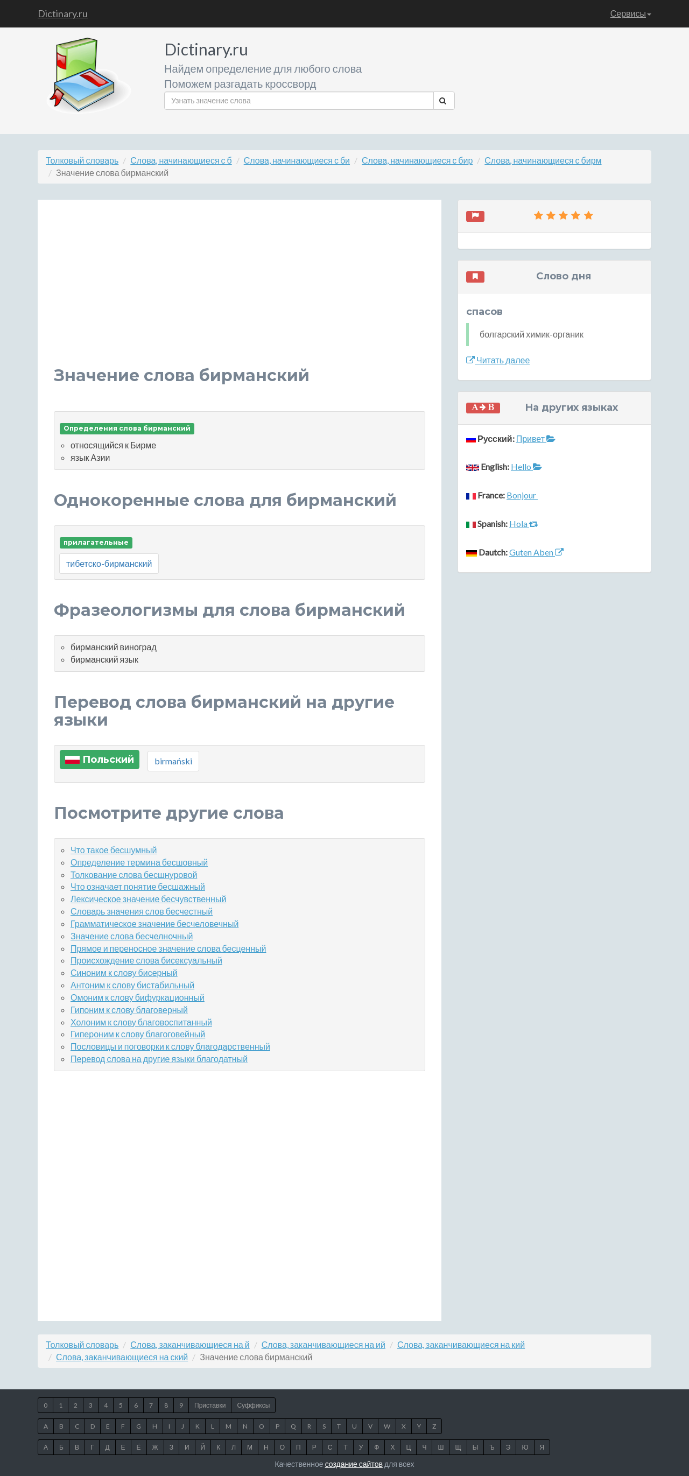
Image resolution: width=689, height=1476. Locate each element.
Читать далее (498, 360)
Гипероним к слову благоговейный (138, 1034)
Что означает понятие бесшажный (138, 886)
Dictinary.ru (63, 13)
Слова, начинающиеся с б (180, 160)
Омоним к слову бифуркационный (138, 997)
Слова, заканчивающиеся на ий (323, 1344)
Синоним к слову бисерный (124, 972)
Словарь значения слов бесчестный (142, 911)
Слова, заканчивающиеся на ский (122, 1357)
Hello (526, 466)
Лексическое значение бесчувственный (148, 899)
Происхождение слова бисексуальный (146, 960)
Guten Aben (536, 552)
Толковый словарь (82, 160)
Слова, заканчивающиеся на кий (461, 1344)
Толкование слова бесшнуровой (134, 874)
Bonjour (522, 495)
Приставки (210, 1405)
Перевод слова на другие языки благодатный (159, 1058)
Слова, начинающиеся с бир (417, 160)
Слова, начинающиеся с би (297, 160)
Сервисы (630, 13)
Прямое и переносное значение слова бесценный (168, 948)
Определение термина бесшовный (139, 862)
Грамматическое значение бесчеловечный (154, 923)
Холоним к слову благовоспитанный (141, 1022)
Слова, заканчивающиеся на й (189, 1344)
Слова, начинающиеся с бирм (542, 160)
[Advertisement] (239, 291)
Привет (536, 438)
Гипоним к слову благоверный (129, 1009)
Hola (523, 523)
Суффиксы (253, 1405)
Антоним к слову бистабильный (132, 985)
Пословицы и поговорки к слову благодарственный (170, 1046)
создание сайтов (354, 1463)
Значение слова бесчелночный (132, 936)
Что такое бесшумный (114, 850)
